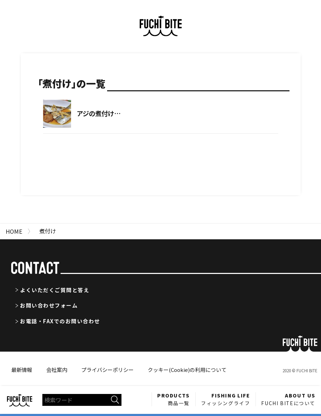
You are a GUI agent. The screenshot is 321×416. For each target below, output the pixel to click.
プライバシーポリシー (107, 369)
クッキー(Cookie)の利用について (187, 369)
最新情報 (21, 369)
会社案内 (56, 369)
